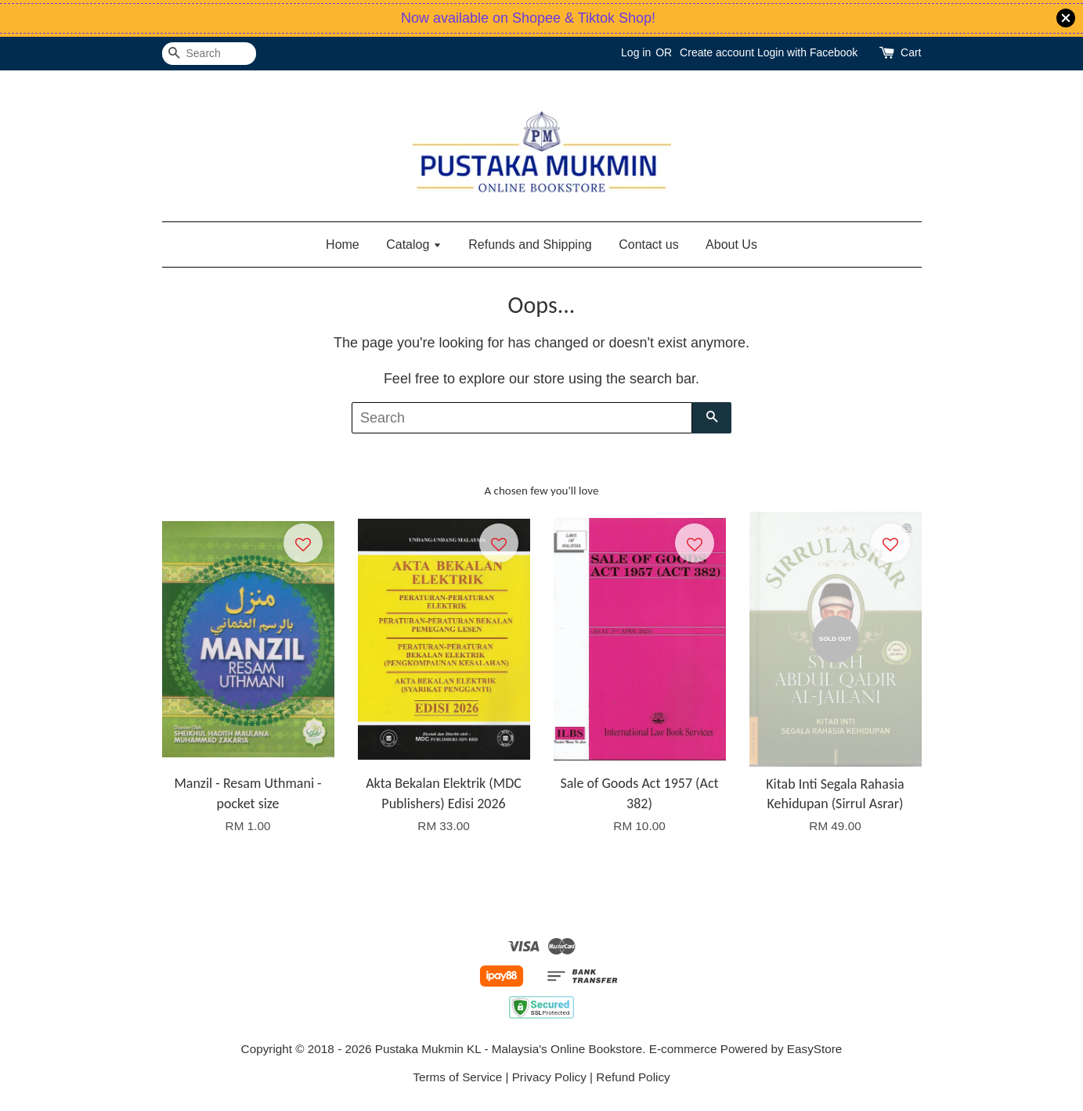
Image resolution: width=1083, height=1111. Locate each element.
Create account (717, 52)
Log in (636, 52)
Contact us (648, 244)
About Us (731, 244)
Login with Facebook (807, 52)
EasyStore (815, 1048)
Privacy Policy (549, 1077)
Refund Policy (633, 1077)
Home (342, 244)
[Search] (209, 53)
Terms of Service (457, 1077)
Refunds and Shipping (529, 244)
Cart (911, 52)
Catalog (414, 244)
